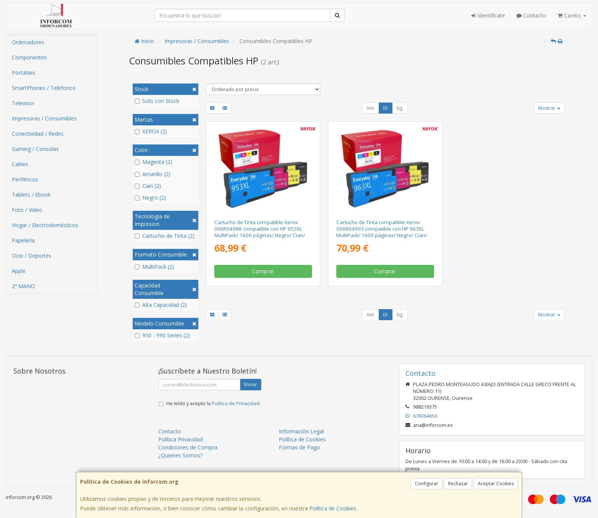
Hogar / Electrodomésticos (45, 225)
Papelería (23, 240)
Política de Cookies (332, 508)
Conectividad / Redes (38, 133)
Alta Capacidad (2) (161, 304)
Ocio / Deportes (31, 255)
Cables (20, 164)
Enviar (250, 384)
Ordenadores (28, 42)
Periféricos (25, 179)
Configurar (426, 483)
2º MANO (23, 286)
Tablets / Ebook (31, 194)
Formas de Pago (299, 447)
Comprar (263, 271)
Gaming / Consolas (35, 148)
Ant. (371, 108)
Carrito (572, 15)
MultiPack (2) (154, 266)
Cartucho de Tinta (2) (165, 235)
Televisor (23, 103)
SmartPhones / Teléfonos (44, 87)
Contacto (531, 15)
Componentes (29, 57)
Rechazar (458, 483)
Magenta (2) (153, 161)
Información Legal (301, 431)
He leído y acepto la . (213, 403)
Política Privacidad (180, 439)
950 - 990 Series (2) (162, 335)
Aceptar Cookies (496, 483)
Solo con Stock (157, 100)
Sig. (399, 108)
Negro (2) (150, 197)
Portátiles (23, 72)
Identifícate (488, 15)
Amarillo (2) (152, 174)
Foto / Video (27, 209)
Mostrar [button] (549, 108)
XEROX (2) (151, 131)
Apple (19, 270)
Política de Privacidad (235, 403)
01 (385, 108)
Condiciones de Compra (187, 447)
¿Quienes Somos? (180, 455)
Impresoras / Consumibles (44, 118)
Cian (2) (148, 185)
